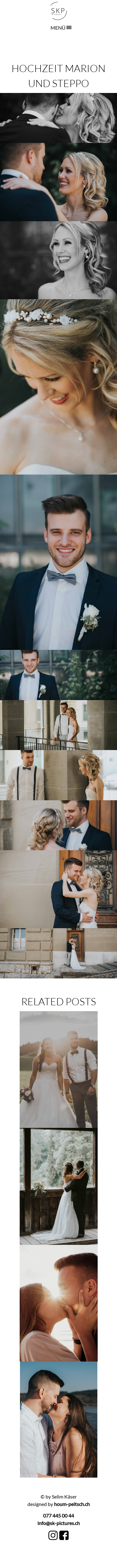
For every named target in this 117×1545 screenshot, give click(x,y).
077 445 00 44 (58, 1515)
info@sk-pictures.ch (58, 1523)
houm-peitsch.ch (71, 1504)
